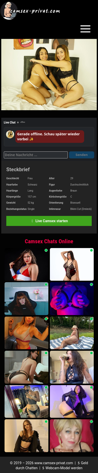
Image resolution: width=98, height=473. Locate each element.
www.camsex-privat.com (54, 463)
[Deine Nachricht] (36, 154)
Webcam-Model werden (61, 468)
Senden (82, 154)
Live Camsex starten (49, 221)
